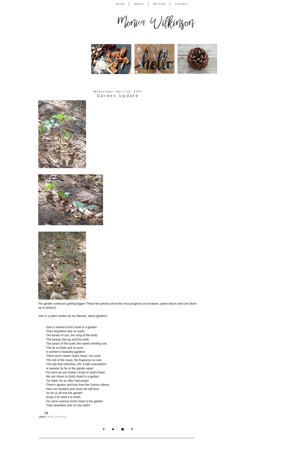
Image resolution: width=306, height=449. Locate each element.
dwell (50, 416)
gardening (61, 416)
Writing (159, 3)
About (139, 3)
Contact (181, 3)
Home (120, 3)
